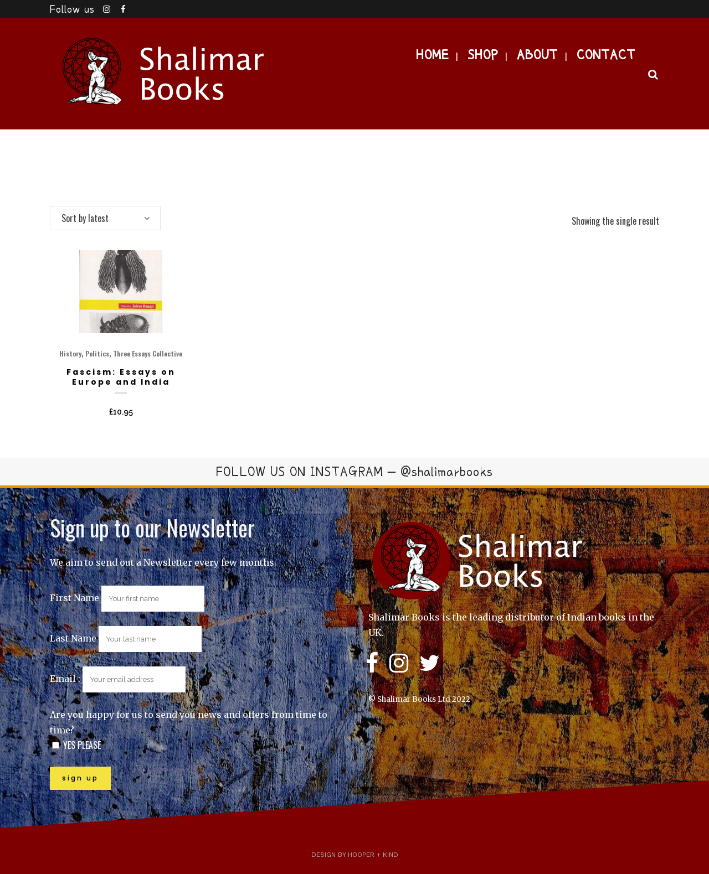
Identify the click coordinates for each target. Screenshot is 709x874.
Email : (118, 678)
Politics (97, 353)
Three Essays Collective (147, 353)
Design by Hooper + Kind (354, 855)
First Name (74, 597)
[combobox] (105, 218)
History (70, 353)
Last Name (73, 638)
